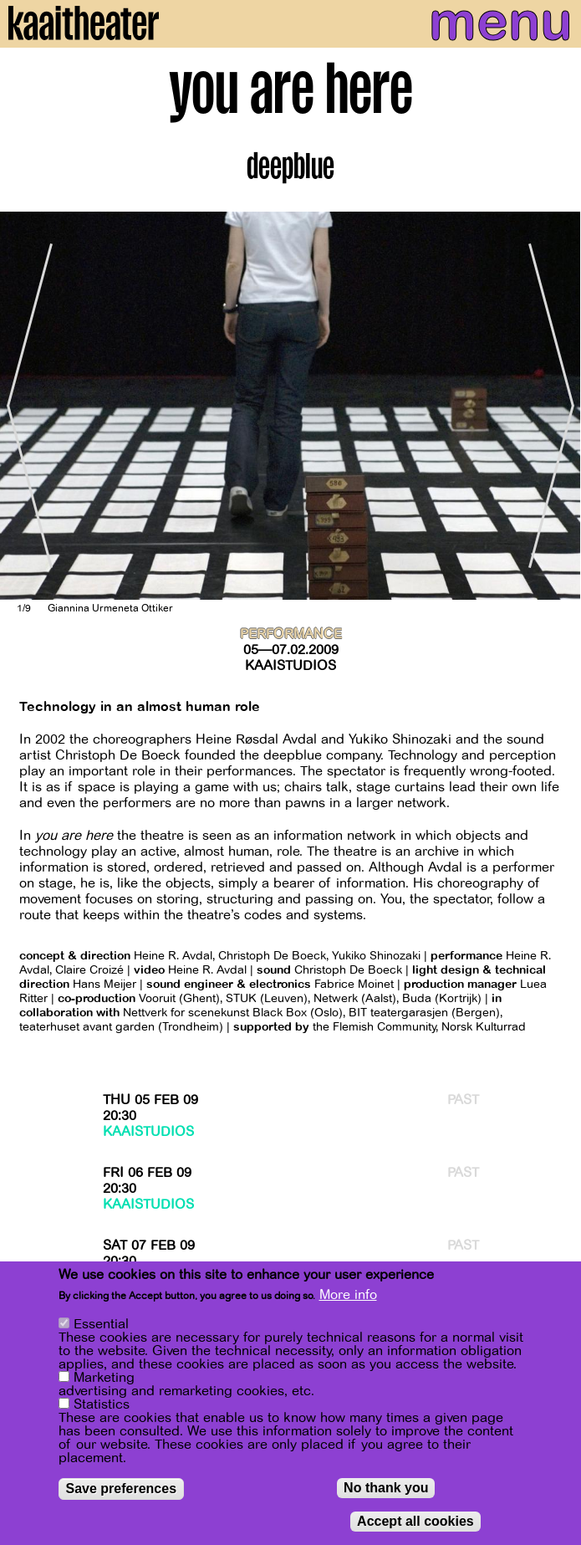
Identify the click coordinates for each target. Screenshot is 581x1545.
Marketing (104, 1377)
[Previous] (25, 405)
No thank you (386, 1488)
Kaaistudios (290, 665)
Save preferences (121, 1488)
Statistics (102, 1404)
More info (348, 1295)
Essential (101, 1324)
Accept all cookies (415, 1521)
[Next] (556, 405)
